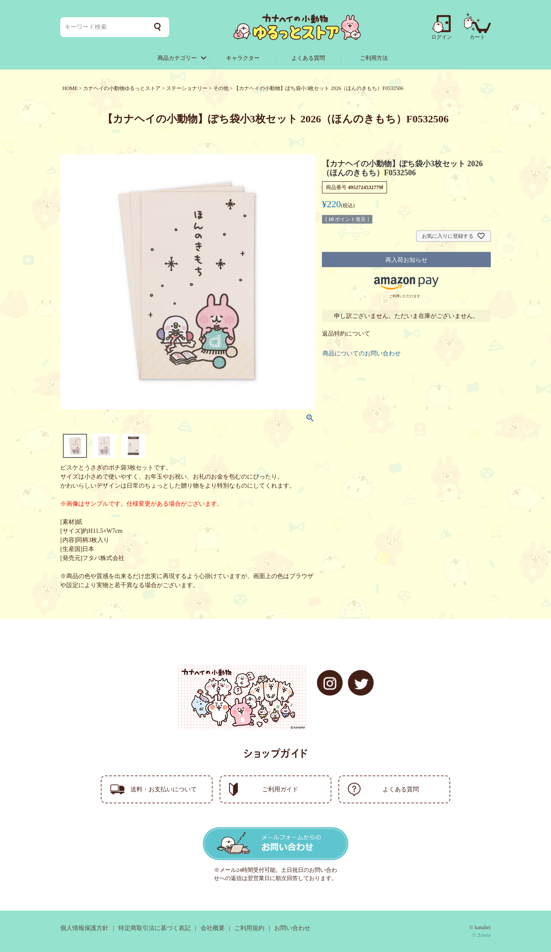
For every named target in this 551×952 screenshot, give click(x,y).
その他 (221, 88)
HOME (69, 88)
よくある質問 (308, 58)
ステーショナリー (186, 88)
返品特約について (346, 333)
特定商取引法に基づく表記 (154, 928)
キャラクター (243, 58)
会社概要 (213, 928)
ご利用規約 (249, 928)
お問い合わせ (292, 928)
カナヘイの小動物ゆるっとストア (122, 88)
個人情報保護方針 (84, 928)
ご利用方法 (374, 58)
